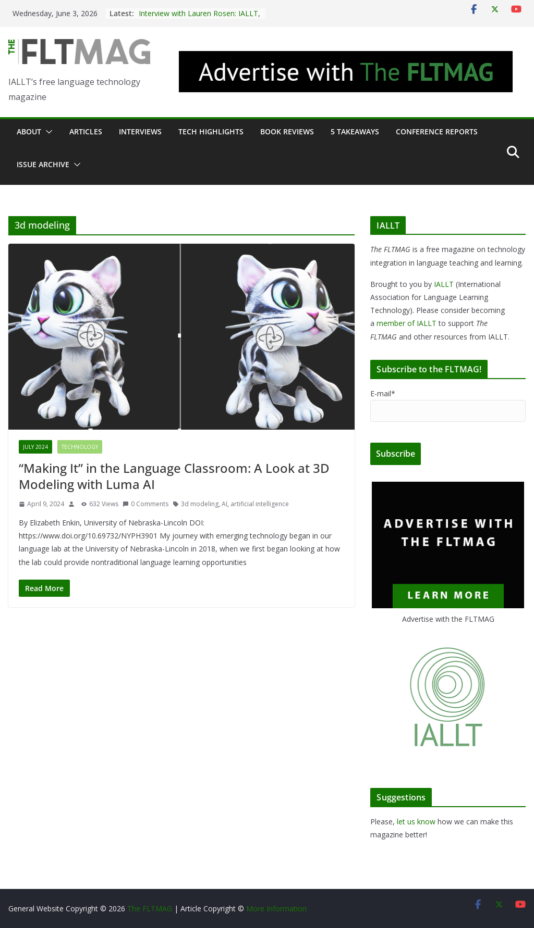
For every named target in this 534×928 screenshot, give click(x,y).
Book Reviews (287, 131)
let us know (416, 821)
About (29, 131)
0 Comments (145, 503)
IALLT (444, 284)
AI (224, 503)
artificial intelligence (259, 503)
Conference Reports (437, 131)
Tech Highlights (211, 131)
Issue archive (43, 164)
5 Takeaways (355, 131)
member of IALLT (406, 323)
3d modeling (200, 503)
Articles (85, 131)
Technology (80, 446)
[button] (47, 131)
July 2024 (35, 446)
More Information (276, 908)
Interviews (140, 131)
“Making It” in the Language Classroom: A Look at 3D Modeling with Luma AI (174, 476)
